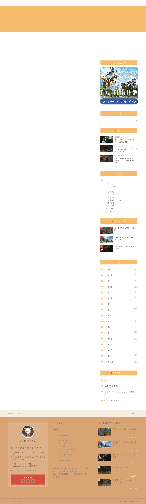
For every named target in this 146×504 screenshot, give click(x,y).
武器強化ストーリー (113, 211)
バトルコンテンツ (113, 206)
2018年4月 (120, 350)
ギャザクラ (110, 192)
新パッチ (109, 208)
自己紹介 (23, 3)
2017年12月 (120, 355)
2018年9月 (120, 321)
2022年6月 (120, 269)
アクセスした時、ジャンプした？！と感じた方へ (120, 393)
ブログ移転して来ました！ (113, 386)
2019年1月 (120, 298)
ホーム (13, 3)
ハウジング (110, 203)
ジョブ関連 (110, 197)
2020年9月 (120, 275)
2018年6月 (120, 338)
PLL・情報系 (111, 186)
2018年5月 (120, 344)
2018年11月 (120, 309)
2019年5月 (120, 286)
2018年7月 (120, 332)
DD (107, 183)
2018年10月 (120, 315)
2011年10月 (120, 361)
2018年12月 (120, 304)
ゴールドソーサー (113, 194)
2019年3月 (120, 292)
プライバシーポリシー (39, 3)
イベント (109, 189)
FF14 (105, 180)
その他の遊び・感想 (113, 200)
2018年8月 (120, 327)
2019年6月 (120, 281)
